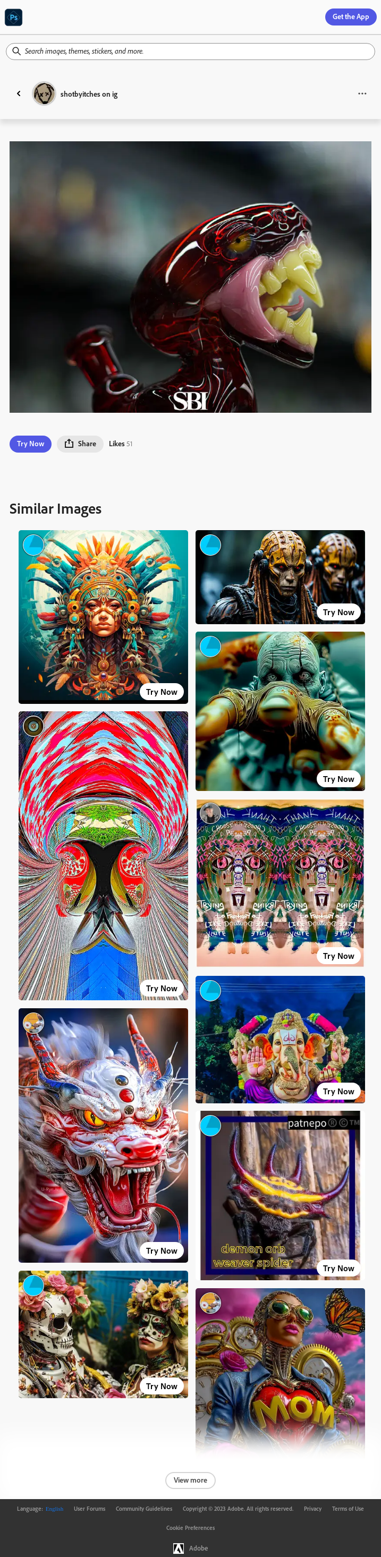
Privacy (312, 1508)
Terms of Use (348, 1508)
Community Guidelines (144, 1508)
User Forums (89, 1508)
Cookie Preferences (190, 1528)
